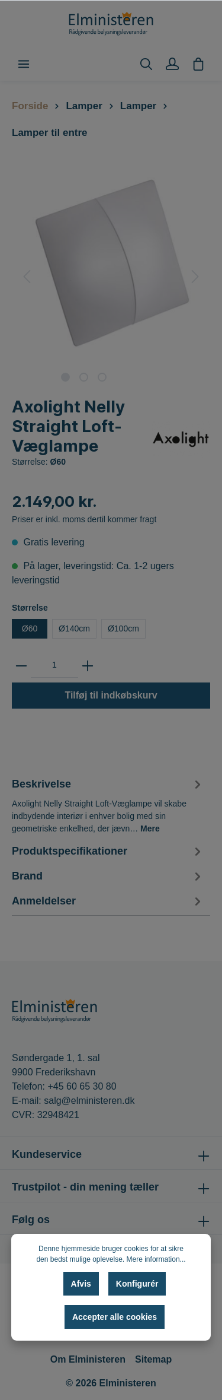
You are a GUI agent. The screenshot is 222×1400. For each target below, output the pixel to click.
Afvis (81, 1283)
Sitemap (153, 1359)
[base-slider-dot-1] (65, 377)
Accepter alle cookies (114, 1317)
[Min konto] (172, 64)
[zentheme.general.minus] (21, 665)
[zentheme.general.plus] (87, 665)
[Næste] (195, 276)
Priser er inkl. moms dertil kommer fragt (84, 519)
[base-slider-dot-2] (83, 377)
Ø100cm (123, 628)
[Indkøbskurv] (198, 64)
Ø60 (29, 628)
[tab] (108, 804)
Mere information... (156, 1259)
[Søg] (146, 64)
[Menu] (24, 64)
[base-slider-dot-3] (102, 377)
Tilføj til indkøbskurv (111, 695)
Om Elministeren (88, 1359)
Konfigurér (137, 1283)
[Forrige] (26, 276)
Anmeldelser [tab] (108, 901)
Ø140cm (74, 628)
